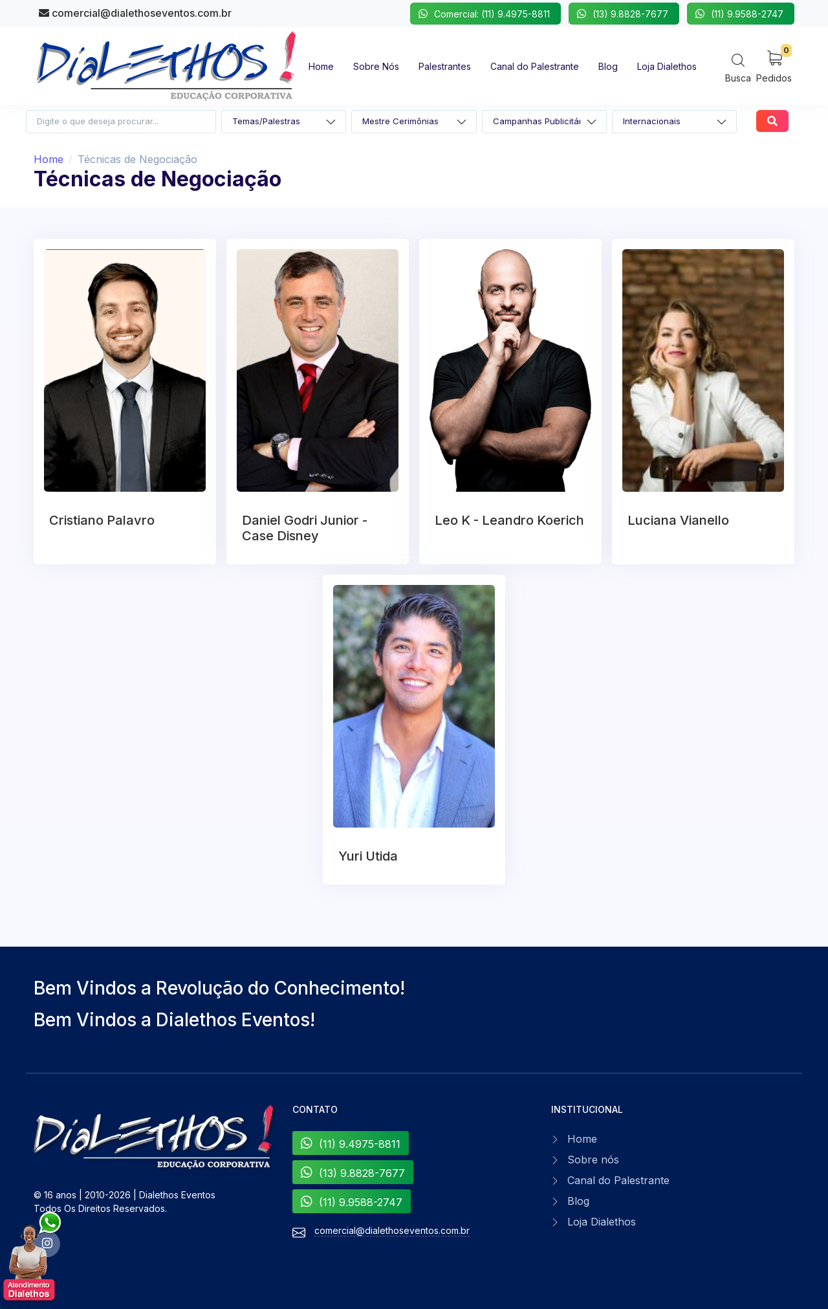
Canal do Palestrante (618, 1180)
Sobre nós (593, 1159)
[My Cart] (774, 66)
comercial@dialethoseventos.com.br (135, 12)
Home (48, 159)
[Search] (738, 67)
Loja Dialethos (601, 1221)
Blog (578, 1200)
